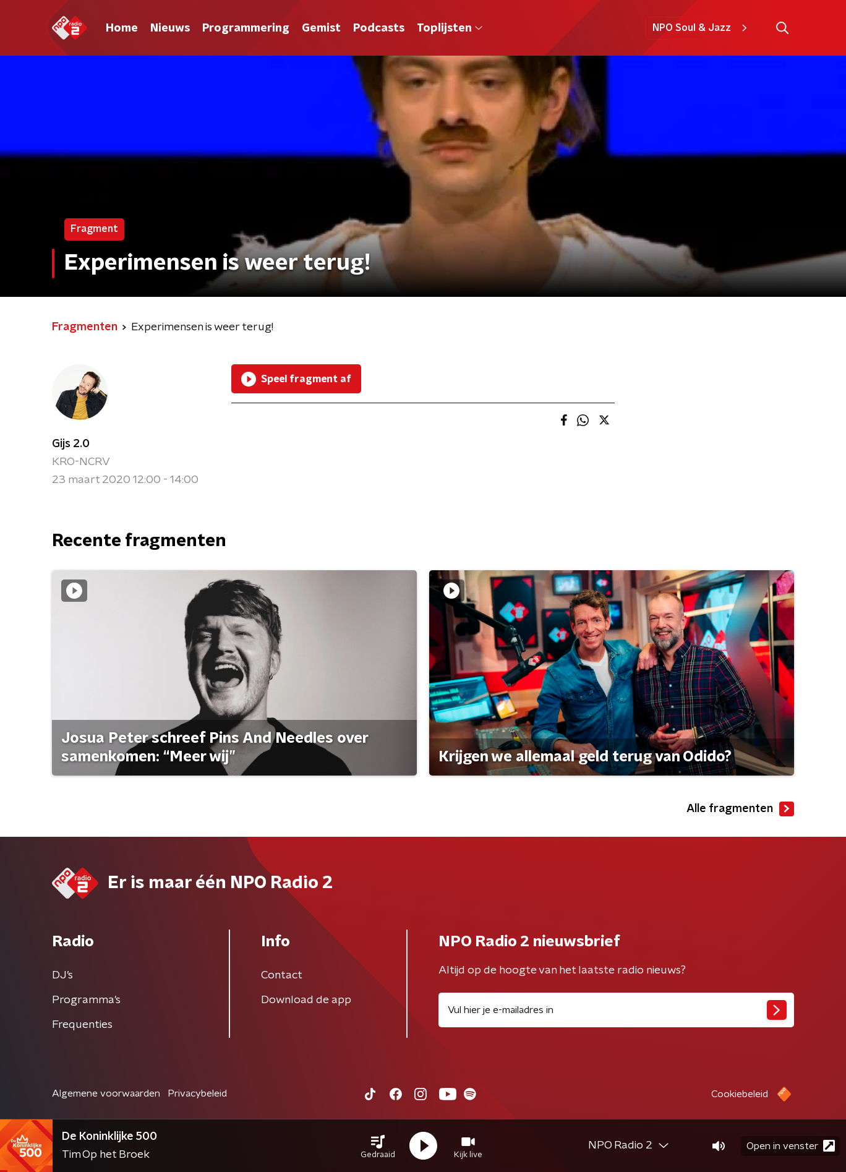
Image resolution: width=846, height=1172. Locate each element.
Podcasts (378, 28)
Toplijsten (449, 28)
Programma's (86, 1000)
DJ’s (62, 975)
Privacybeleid (197, 1093)
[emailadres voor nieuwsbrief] (616, 1010)
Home (122, 28)
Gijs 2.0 (71, 444)
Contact (281, 975)
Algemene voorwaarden (106, 1093)
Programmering (245, 28)
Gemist (321, 28)
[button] (378, 1146)
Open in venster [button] (790, 1146)
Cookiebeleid (739, 1094)
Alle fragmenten (740, 809)
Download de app (306, 1000)
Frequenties (82, 1024)
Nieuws (170, 28)
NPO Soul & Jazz (701, 28)
